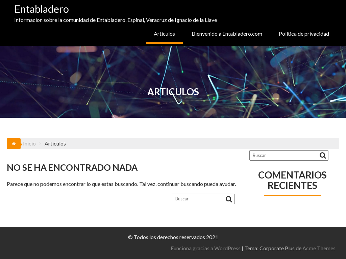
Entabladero (41, 9)
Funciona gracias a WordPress (291, 248)
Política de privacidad (304, 33)
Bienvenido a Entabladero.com (227, 33)
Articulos (164, 33)
